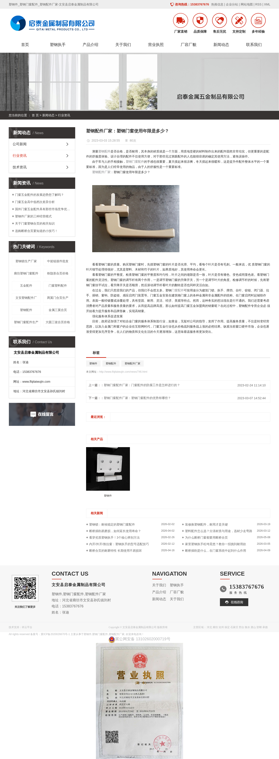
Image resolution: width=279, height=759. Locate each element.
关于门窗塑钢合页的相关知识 (35, 223)
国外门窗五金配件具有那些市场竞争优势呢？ (43, 209)
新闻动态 (221, 44)
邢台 (241, 627)
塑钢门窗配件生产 (26, 322)
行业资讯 (64, 115)
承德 (265, 627)
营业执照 (156, 44)
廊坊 (215, 627)
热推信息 (217, 4)
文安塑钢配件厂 (26, 297)
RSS (258, 4)
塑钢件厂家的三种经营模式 (33, 216)
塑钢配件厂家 (132, 363)
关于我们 (123, 44)
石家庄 (234, 627)
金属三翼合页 (58, 310)
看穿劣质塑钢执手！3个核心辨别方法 (114, 537)
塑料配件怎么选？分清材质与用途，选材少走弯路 (218, 531)
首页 (25, 44)
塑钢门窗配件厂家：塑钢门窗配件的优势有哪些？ (137, 398)
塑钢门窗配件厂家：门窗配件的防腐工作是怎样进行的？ (142, 385)
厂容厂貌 (188, 44)
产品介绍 (90, 44)
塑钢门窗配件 (100, 634)
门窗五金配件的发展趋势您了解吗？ (39, 194)
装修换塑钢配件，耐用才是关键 (206, 524)
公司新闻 (20, 144)
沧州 (221, 627)
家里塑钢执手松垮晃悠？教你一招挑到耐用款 (215, 544)
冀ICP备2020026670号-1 (55, 634)
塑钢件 (93, 363)
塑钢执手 (58, 44)
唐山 (253, 627)
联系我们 (254, 44)
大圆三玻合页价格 (58, 322)
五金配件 (26, 285)
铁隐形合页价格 (57, 273)
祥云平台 (27, 627)
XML (267, 4)
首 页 (35, 115)
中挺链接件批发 (57, 261)
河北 (209, 627)
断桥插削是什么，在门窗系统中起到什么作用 (215, 550)
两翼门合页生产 (57, 297)
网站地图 (247, 4)
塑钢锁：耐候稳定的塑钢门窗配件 (112, 524)
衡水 (247, 627)
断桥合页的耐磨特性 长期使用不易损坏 (115, 550)
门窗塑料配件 (58, 285)
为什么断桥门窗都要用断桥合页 (206, 537)
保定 (227, 627)
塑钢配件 (26, 310)
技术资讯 (20, 167)
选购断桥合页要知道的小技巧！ (36, 231)
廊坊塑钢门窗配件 (26, 273)
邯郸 (259, 627)
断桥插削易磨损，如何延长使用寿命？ (115, 531)
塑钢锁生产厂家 (26, 261)
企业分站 (232, 4)
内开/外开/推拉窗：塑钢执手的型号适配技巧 (119, 544)
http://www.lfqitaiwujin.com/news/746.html (123, 371)
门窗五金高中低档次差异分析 (35, 202)
